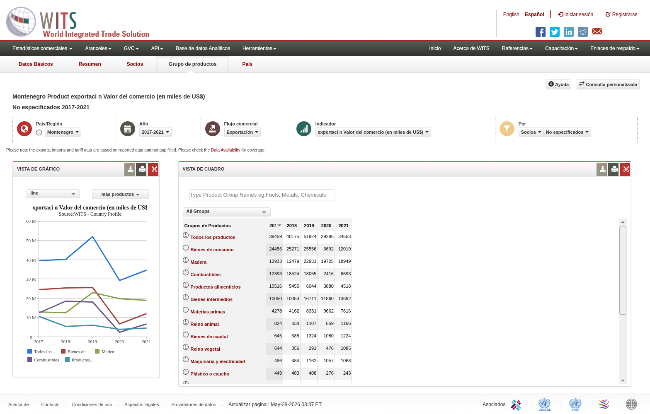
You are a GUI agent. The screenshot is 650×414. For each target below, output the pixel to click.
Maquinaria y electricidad (218, 361)
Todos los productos (213, 237)
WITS (83, 20)
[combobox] (53, 193)
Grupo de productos (192, 64)
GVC (131, 48)
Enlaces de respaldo (615, 48)
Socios (135, 64)
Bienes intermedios (212, 299)
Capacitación (561, 48)
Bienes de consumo (212, 249)
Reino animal (205, 324)
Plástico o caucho (210, 373)
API (157, 48)
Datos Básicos (36, 64)
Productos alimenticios (216, 286)
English (511, 14)
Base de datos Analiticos (203, 48)
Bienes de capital (209, 336)
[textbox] (262, 194)
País (247, 64)
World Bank (633, 403)
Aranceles (98, 48)
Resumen (90, 64)
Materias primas (208, 311)
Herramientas (259, 48)
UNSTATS (575, 403)
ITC (517, 403)
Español (534, 14)
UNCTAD (546, 403)
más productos (120, 194)
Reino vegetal (206, 349)
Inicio (435, 48)
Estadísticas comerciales (42, 48)
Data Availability (226, 150)
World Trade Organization (604, 403)
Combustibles (206, 274)
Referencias (517, 48)
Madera (199, 262)
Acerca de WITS (471, 48)
